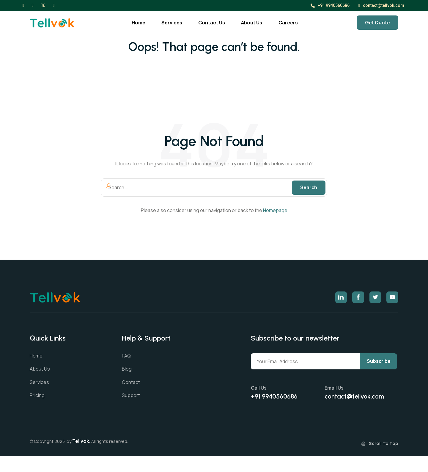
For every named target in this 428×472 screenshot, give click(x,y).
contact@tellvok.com (381, 5)
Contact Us (211, 22)
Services (168, 22)
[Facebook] (23, 5)
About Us (254, 22)
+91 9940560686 (330, 5)
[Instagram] (32, 5)
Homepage (275, 210)
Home (132, 22)
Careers (293, 22)
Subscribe (270, 377)
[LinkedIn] (53, 5)
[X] (43, 5)
